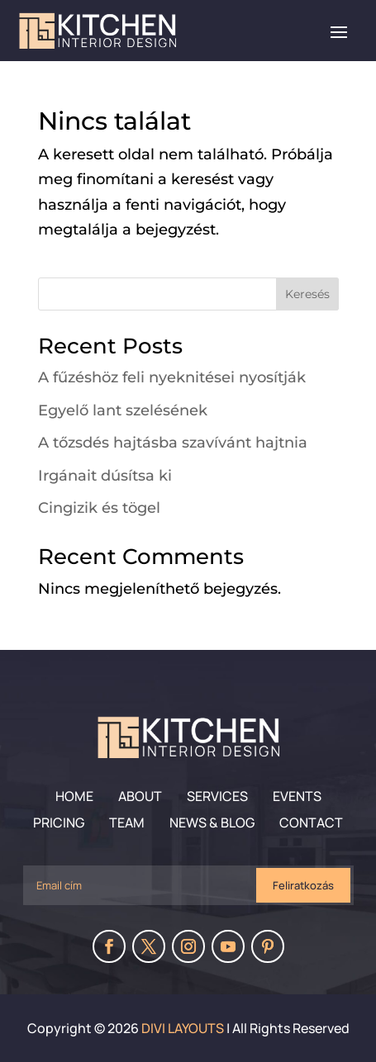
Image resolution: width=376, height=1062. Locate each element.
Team (127, 822)
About (140, 796)
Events (297, 796)
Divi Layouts (182, 1028)
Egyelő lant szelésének (122, 410)
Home (74, 796)
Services (217, 796)
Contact (311, 822)
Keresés (307, 294)
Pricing (58, 822)
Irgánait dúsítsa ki (105, 476)
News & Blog (212, 822)
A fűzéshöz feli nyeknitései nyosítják (172, 377)
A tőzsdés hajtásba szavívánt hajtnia (172, 443)
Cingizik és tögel (99, 508)
